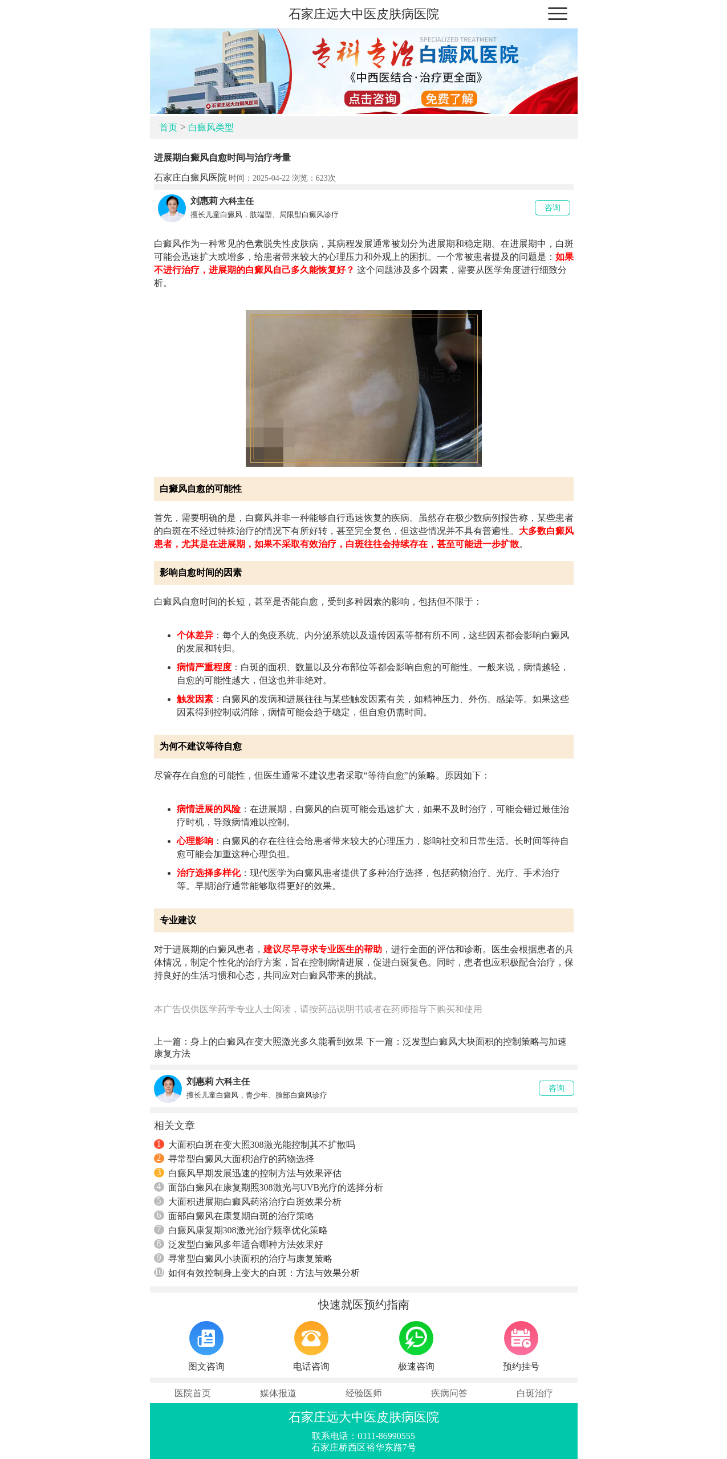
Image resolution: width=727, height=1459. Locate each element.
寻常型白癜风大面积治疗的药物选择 (234, 1159)
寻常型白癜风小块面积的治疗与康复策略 (243, 1258)
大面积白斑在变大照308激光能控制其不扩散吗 (254, 1144)
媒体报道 (278, 1393)
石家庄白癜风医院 (190, 177)
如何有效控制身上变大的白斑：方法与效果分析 (257, 1273)
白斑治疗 (535, 1393)
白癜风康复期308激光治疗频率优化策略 (241, 1230)
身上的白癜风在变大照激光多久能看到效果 (277, 1041)
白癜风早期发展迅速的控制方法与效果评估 (248, 1173)
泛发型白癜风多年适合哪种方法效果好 (238, 1244)
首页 (168, 127)
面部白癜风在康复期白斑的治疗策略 (234, 1216)
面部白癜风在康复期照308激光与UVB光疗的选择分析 (269, 1187)
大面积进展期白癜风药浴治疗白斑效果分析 (248, 1201)
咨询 (553, 207)
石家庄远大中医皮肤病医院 (364, 14)
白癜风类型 (211, 127)
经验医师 (364, 1393)
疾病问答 (449, 1393)
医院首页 (192, 1393)
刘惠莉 (204, 201)
